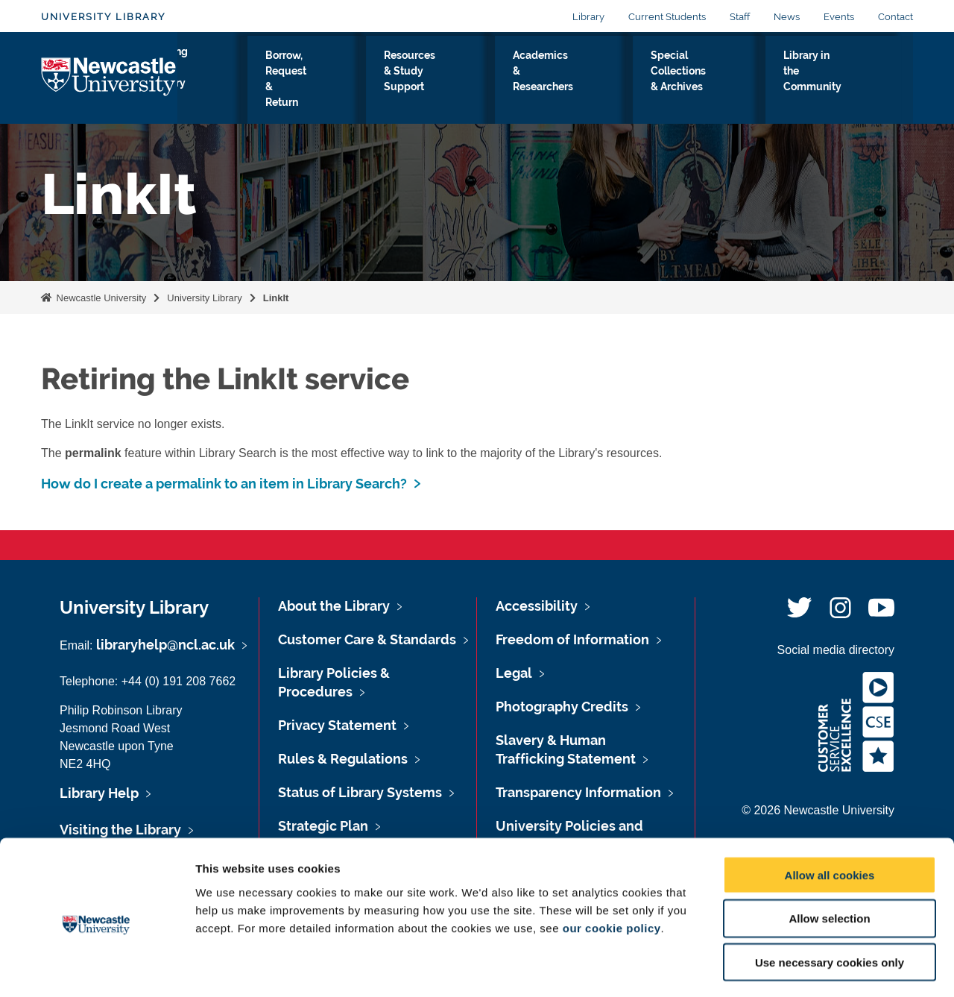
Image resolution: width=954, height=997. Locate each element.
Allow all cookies (830, 814)
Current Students (667, 16)
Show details (782, 967)
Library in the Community (841, 81)
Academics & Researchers (580, 81)
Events (839, 16)
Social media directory (835, 650)
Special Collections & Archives (712, 81)
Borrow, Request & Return (331, 81)
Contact (895, 16)
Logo (109, 77)
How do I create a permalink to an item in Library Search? (224, 483)
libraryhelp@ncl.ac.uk (165, 644)
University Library (103, 16)
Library (588, 16)
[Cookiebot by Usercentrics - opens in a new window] (96, 968)
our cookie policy (612, 867)
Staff (740, 16)
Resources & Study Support (456, 81)
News (787, 16)
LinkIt (276, 297)
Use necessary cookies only (829, 902)
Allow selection (829, 858)
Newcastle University (100, 297)
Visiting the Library (223, 81)
